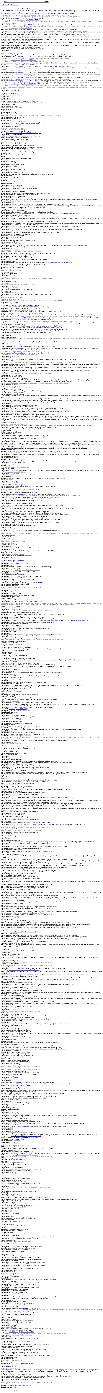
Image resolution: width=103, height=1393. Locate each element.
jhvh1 (2, 362)
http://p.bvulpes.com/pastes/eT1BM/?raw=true (52, 331)
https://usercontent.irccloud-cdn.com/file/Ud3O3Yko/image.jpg (22, 1183)
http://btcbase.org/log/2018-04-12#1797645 (25, 29)
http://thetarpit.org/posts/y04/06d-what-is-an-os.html (20, 300)
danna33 (3, 299)
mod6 (2, 323)
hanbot (3, 649)
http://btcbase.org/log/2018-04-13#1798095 (23, 494)
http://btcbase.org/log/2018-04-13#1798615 (21, 1332)
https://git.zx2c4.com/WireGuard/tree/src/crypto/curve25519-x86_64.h (20, 13)
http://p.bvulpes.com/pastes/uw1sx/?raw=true (27, 489)
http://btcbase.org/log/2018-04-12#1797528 (35, 10)
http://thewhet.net (10, 1369)
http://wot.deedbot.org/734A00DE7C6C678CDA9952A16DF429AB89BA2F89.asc (29, 611)
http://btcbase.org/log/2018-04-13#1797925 (23, 84)
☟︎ (86, 34)
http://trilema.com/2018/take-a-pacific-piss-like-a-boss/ (21, 115)
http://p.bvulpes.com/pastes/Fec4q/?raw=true (27, 1069)
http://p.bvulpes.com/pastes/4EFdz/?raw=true (27, 1072)
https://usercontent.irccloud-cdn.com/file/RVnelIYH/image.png (24, 133)
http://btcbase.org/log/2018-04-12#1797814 (23, 72)
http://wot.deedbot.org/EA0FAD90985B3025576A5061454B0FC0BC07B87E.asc (29, 1382)
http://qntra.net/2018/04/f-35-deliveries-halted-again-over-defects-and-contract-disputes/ (31, 533)
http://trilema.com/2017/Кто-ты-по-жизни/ (23, 932)
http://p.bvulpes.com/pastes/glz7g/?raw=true (25, 1155)
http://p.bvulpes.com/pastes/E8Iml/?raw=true (46, 497)
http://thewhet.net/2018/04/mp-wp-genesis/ (18, 1385)
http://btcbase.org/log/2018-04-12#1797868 (23, 77)
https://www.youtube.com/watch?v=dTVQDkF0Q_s (57, 262)
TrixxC (3, 484)
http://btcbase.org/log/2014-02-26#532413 (60, 66)
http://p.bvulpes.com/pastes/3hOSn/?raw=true (27, 1011)
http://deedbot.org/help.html (14, 1360)
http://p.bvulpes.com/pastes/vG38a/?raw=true (27, 726)
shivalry (3, 112)
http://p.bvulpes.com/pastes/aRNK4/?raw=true (28, 1169)
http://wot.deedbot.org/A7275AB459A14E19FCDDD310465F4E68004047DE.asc (29, 1188)
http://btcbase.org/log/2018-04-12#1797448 (31, 601)
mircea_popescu (5, 50)
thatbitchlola (4, 549)
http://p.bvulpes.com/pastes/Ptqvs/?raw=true (27, 570)
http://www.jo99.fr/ (24, 399)
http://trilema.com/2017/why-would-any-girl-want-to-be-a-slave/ (36, 245)
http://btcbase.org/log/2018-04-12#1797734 (23, 56)
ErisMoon (4, 1147)
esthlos (3, 1379)
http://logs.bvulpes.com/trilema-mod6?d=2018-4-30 (47, 327)
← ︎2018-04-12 (5, 5)
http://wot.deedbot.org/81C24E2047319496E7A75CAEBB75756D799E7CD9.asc (29, 278)
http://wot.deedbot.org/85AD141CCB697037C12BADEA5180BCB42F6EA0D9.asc (29, 965)
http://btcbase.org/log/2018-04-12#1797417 (13, 604)
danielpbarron (5, 348)
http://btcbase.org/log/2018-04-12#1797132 (43, 21)
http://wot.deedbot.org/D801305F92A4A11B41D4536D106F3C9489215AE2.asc (29, 827)
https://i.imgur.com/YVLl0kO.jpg (18, 709)
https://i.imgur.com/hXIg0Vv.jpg (16, 472)
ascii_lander (4, 305)
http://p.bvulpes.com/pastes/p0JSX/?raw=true (27, 717)
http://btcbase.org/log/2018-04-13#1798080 (23, 353)
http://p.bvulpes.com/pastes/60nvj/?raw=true (27, 136)
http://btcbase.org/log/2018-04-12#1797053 (43, 16)
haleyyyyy (4, 693)
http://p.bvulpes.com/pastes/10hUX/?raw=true (28, 830)
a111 (2, 15)
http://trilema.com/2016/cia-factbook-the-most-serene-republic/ (33, 1355)
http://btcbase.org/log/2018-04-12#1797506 (59, 10)
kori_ (2, 745)
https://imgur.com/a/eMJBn (15, 484)
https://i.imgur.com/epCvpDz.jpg (17, 560)
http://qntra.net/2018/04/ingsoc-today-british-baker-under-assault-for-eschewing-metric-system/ (33, 338)
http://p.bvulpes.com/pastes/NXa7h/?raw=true (27, 1282)
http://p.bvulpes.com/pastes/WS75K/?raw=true (28, 587)
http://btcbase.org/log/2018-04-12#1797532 (27, 20)
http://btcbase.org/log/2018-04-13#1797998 (22, 348)
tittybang (3, 96)
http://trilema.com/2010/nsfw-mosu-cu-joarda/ (74, 245)
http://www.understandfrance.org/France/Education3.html (24, 530)
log (1, 1)
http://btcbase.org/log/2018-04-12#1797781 (23, 60)
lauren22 (3, 919)
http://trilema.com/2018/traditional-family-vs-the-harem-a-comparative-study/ (35, 1126)
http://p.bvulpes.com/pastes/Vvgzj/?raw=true (27, 1066)
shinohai (3, 449)
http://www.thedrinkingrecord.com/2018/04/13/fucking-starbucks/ (24, 639)
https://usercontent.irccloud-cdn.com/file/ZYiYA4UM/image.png (23, 819)
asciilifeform (4, 302)
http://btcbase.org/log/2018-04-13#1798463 (18, 1082)
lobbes (3, 39)
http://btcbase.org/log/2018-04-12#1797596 (25, 25)
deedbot (3, 53)
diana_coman (5, 318)
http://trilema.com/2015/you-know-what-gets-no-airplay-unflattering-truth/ (44, 824)
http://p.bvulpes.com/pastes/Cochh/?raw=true (25, 101)
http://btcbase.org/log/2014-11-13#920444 (20, 28)
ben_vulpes (4, 530)
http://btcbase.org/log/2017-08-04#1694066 (21, 318)
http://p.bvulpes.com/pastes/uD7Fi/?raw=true (27, 305)
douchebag (4, 93)
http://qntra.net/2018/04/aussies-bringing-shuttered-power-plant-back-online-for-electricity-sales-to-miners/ (36, 737)
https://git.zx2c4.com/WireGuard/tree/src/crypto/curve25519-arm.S (24, 18)
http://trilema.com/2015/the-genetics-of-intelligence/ (26, 1136)
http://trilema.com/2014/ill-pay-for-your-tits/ (30, 676)
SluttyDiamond (5, 646)
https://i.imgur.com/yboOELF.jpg (16, 1159)
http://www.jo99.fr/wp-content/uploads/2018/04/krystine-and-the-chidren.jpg (40, 411)
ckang (2, 109)
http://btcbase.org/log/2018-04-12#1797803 (23, 66)
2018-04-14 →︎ (14, 5)
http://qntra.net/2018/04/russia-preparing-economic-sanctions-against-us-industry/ (29, 316)
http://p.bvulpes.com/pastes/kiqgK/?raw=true (27, 475)
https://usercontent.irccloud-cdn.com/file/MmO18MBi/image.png (25, 582)
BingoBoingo (4, 315)
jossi (2, 1175)
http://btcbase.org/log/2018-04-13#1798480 (26, 1308)
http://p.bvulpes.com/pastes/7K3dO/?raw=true (28, 251)
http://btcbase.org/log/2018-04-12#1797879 (23, 80)
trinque (3, 48)
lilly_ (2, 272)
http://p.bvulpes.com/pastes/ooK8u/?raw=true (27, 310)
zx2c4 (2, 10)
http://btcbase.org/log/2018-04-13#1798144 (18, 451)
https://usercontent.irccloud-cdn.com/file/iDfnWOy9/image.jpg (24, 970)
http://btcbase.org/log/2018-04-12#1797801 (21, 32)
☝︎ (76, 13)
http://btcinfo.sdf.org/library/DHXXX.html (17, 467)
